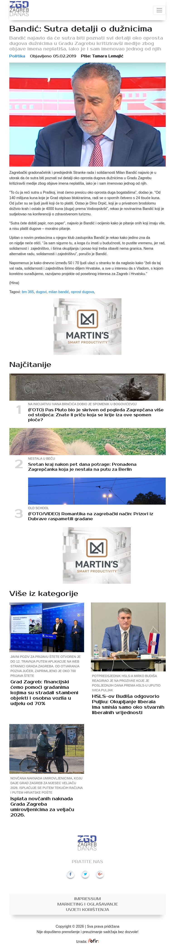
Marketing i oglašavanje (87, 904)
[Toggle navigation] (159, 10)
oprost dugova (82, 292)
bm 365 (28, 292)
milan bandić (59, 292)
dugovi (41, 292)
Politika (17, 56)
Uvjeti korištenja (87, 910)
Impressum (87, 899)
